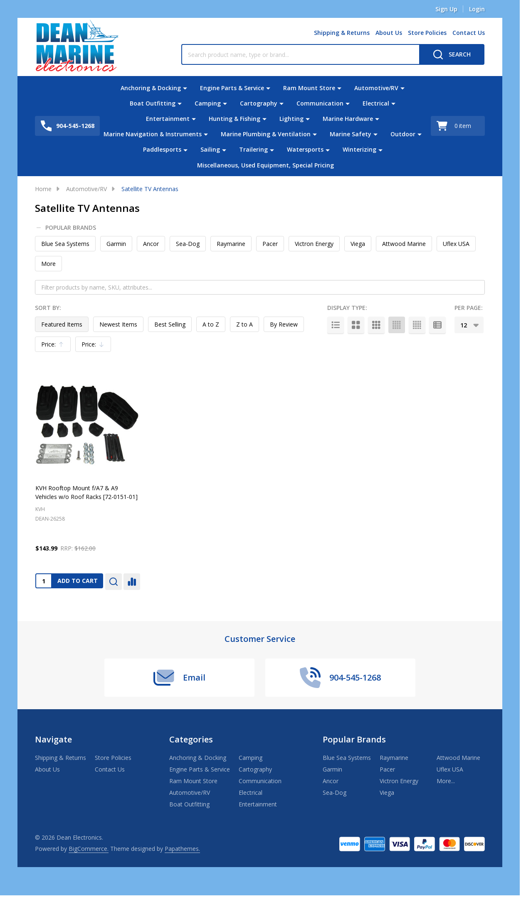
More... (446, 781)
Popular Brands (66, 227)
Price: (55, 346)
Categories (191, 739)
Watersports (305, 149)
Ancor (151, 244)
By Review (284, 324)
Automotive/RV (376, 88)
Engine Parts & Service (232, 88)
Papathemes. (182, 849)
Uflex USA (456, 244)
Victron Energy (314, 244)
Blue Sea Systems (65, 244)
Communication (319, 103)
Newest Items (118, 324)
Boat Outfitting (152, 103)
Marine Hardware (348, 119)
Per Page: (468, 308)
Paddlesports (162, 149)
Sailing (210, 149)
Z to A (244, 324)
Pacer (270, 244)
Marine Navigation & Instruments (153, 134)
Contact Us (468, 33)
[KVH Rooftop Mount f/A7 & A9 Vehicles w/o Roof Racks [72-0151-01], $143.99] (87, 423)
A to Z (210, 324)
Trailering (253, 149)
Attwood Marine (404, 244)
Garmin (116, 244)
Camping (208, 103)
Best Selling (169, 324)
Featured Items (61, 324)
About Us (388, 33)
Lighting (291, 119)
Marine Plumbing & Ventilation (266, 134)
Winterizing (359, 149)
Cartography (258, 103)
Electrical (376, 103)
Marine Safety (350, 134)
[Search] (451, 54)
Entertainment (168, 119)
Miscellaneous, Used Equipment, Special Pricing (265, 165)
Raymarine (231, 244)
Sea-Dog (188, 244)
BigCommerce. (89, 849)
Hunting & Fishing (234, 119)
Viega (358, 244)
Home (43, 189)
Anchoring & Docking (151, 88)
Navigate (53, 739)
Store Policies (427, 33)
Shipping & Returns (342, 33)
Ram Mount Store (309, 88)
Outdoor (402, 134)
